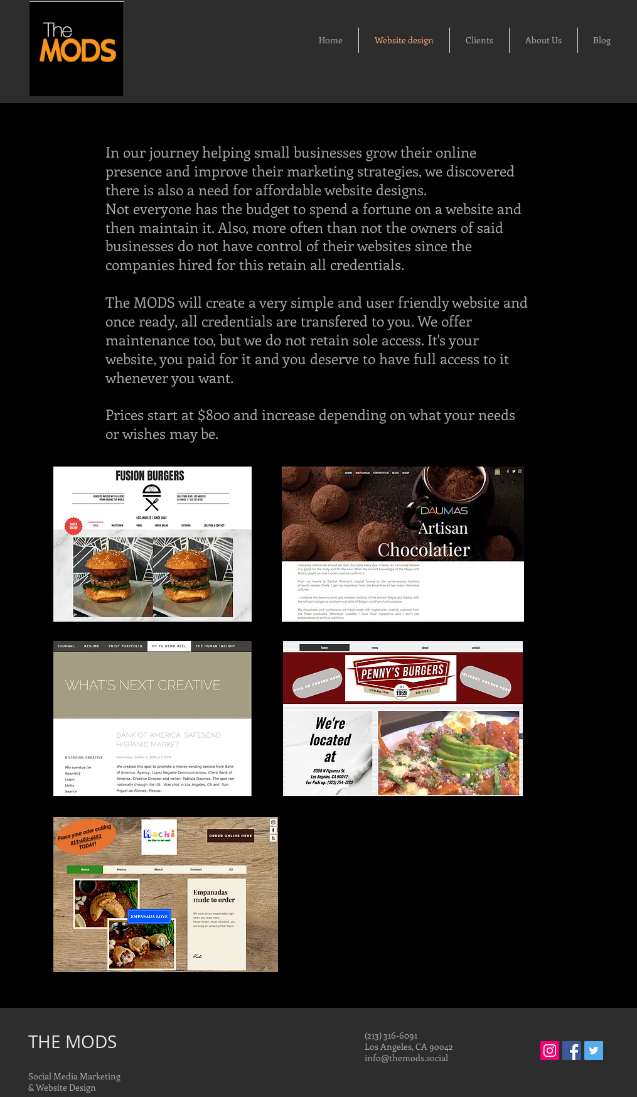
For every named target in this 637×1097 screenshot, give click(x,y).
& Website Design (62, 1087)
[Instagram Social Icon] (549, 1050)
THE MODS (72, 1041)
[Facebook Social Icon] (571, 1050)
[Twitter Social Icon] (593, 1050)
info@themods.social (406, 1058)
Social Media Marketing (74, 1076)
